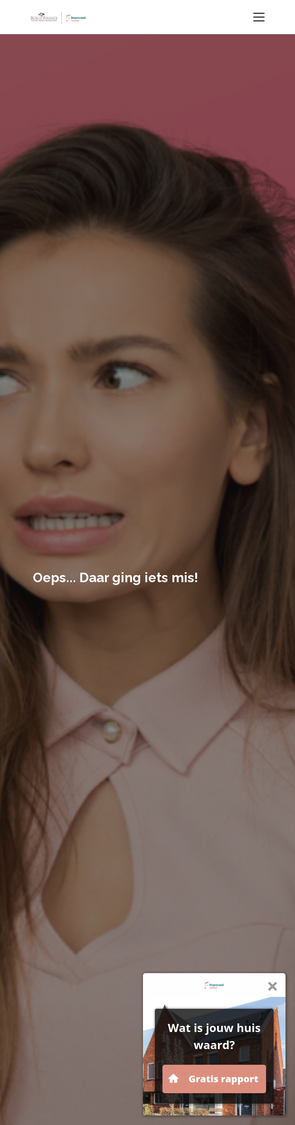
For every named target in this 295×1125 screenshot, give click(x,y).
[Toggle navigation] (258, 17)
